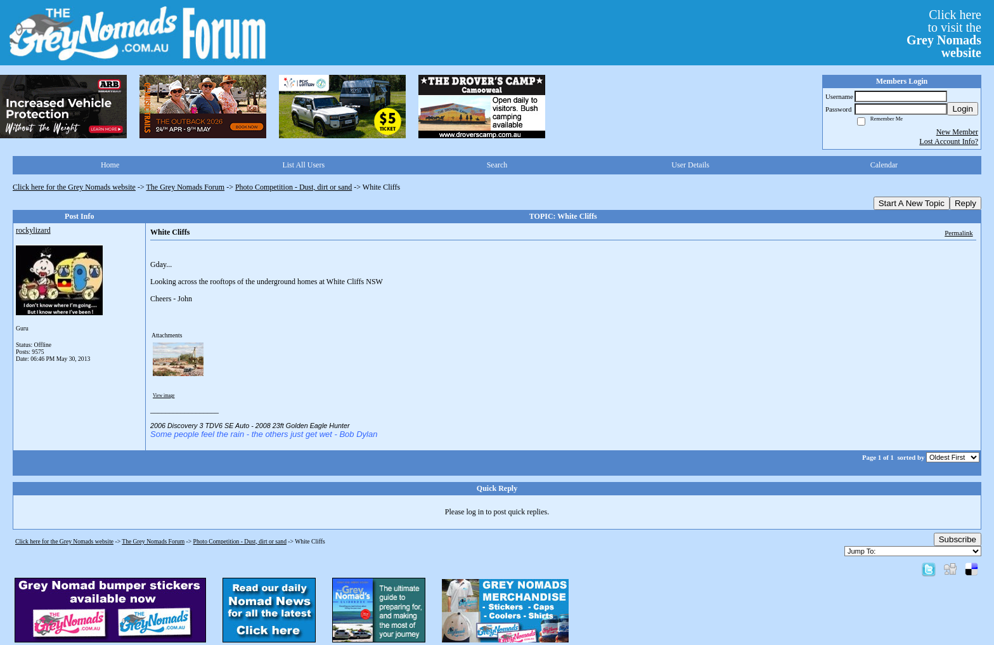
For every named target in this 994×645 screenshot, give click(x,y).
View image (164, 395)
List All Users (303, 164)
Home (110, 164)
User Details (690, 164)
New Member (957, 131)
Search (497, 164)
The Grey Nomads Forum (185, 187)
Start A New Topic (912, 203)
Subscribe (957, 539)
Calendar (884, 164)
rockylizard (33, 230)
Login (962, 109)
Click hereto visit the (944, 34)
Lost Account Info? (948, 141)
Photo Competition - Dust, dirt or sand (293, 187)
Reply (965, 203)
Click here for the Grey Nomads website (74, 187)
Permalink (958, 233)
